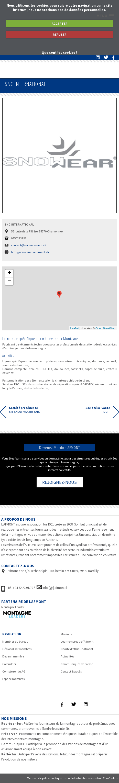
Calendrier (9, 664)
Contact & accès (71, 671)
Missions (66, 634)
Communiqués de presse (77, 664)
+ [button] (9, 273)
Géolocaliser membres (16, 649)
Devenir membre (13, 656)
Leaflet (74, 328)
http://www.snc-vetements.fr (30, 252)
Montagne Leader (12, 607)
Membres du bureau (15, 641)
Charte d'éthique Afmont (77, 649)
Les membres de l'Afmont (77, 641)
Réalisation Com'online (103, 778)
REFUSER (60, 34)
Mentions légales (38, 778)
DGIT (97, 409)
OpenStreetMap (105, 328)
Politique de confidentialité (68, 778)
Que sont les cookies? (59, 52)
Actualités (67, 656)
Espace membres (13, 679)
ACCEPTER (60, 23)
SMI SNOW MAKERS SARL (24, 409)
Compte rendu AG (13, 671)
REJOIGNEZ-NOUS (59, 482)
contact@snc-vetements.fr (28, 245)
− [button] (9, 281)
